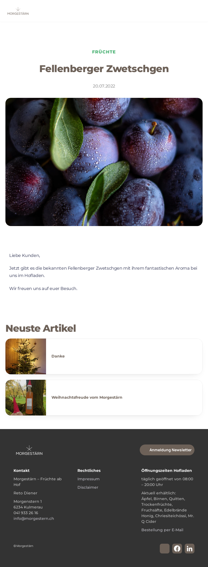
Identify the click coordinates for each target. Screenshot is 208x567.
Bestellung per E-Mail (162, 529)
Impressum (88, 478)
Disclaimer (87, 487)
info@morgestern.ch (34, 518)
